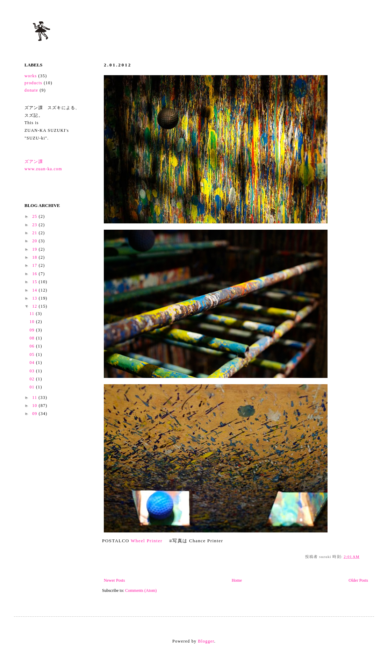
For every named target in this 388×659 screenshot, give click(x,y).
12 (35, 306)
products (33, 82)
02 (32, 379)
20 (35, 240)
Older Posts (358, 580)
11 (32, 313)
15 (35, 281)
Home (237, 580)
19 (35, 249)
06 (32, 346)
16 (35, 273)
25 (35, 216)
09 (32, 330)
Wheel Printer (147, 540)
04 (32, 362)
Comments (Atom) (141, 590)
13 (35, 298)
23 (35, 224)
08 (32, 338)
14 (35, 290)
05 (32, 354)
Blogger (206, 641)
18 (35, 257)
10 (32, 321)
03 (32, 370)
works (30, 75)
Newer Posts (114, 580)
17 (35, 265)
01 (32, 387)
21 (35, 232)
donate (31, 90)
